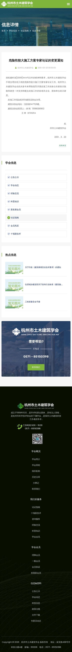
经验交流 (13, 193)
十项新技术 (14, 233)
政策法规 (36, 609)
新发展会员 (14, 209)
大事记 (36, 482)
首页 (4, 30)
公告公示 (13, 177)
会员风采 (13, 225)
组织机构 (36, 471)
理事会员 (36, 555)
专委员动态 (36, 620)
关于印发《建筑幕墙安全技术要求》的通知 (43, 267)
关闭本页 (62, 145)
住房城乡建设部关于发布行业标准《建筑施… (44, 284)
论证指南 (13, 217)
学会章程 (36, 465)
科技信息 (36, 603)
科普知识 (13, 201)
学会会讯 (36, 536)
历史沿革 (36, 477)
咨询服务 (36, 519)
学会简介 (36, 459)
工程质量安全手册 (32, 302)
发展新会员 (36, 572)
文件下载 (36, 615)
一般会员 (36, 561)
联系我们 (36, 367)
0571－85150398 (33, 428)
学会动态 (13, 185)
